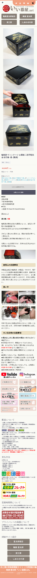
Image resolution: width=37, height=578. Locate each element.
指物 (9, 182)
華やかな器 (24, 180)
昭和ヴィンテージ (10, 180)
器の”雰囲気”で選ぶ (19, 178)
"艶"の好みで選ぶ (7, 178)
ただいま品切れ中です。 (18, 187)
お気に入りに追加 (18, 192)
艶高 (18, 180)
